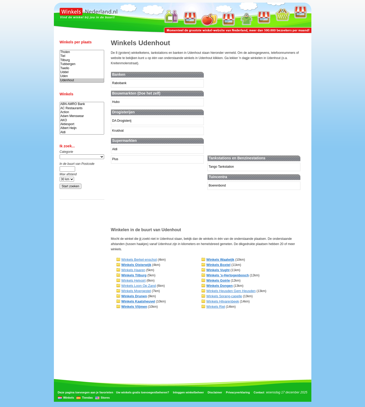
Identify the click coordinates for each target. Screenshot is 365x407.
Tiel (82, 56)
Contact (259, 392)
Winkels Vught (218, 270)
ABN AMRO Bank (82, 104)
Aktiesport (82, 124)
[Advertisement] (81, 285)
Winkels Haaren (133, 270)
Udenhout (82, 80)
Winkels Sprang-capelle (224, 296)
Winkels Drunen (134, 296)
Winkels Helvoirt (133, 280)
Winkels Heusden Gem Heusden (231, 291)
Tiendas (87, 397)
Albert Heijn (82, 128)
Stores (105, 397)
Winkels (68, 397)
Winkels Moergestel (136, 291)
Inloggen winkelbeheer (188, 392)
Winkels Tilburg (134, 275)
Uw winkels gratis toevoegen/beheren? (142, 392)
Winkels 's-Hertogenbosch (227, 275)
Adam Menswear (82, 116)
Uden (82, 76)
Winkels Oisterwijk (136, 265)
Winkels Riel (215, 307)
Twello (82, 68)
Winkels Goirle (218, 280)
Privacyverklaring (238, 392)
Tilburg (82, 60)
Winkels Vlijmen (134, 307)
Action (82, 112)
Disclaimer (214, 392)
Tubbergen (82, 64)
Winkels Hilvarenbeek (222, 301)
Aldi (82, 132)
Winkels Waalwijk (220, 259)
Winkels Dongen (219, 286)
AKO (82, 120)
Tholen (82, 52)
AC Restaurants (82, 108)
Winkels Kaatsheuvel (138, 301)
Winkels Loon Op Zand (138, 286)
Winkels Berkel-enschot (139, 259)
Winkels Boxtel (218, 265)
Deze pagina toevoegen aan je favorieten (85, 392)
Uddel (82, 72)
